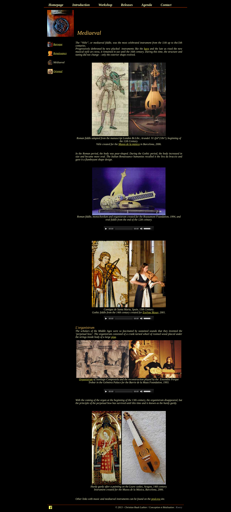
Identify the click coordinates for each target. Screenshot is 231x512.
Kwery (179, 507)
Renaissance (60, 53)
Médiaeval (59, 62)
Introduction (81, 5)
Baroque (57, 44)
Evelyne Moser (150, 312)
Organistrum (86, 379)
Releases (127, 5)
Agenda (147, 5)
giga (113, 337)
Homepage (55, 5)
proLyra (155, 498)
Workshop (105, 5)
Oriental (57, 71)
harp (146, 48)
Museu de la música (129, 144)
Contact (166, 5)
